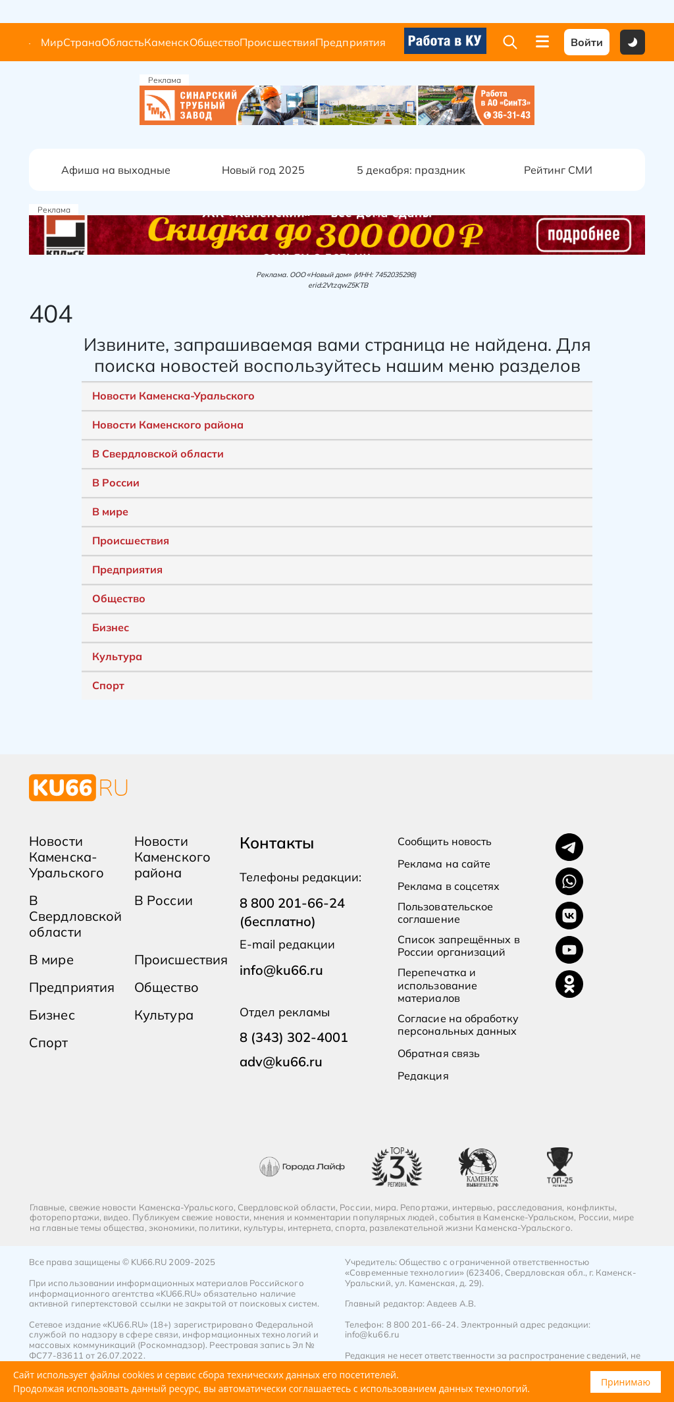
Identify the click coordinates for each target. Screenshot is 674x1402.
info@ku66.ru (281, 970)
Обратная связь (439, 1053)
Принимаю (625, 1382)
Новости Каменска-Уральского (173, 395)
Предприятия (350, 42)
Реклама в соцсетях (449, 886)
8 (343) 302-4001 (294, 1037)
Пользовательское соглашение (445, 912)
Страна (82, 42)
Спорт (108, 685)
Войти (587, 42)
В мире (110, 511)
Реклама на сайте (444, 864)
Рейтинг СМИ (558, 169)
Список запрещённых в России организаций (459, 945)
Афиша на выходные (115, 169)
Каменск (167, 42)
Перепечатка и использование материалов (437, 985)
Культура (117, 656)
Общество (215, 42)
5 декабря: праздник (411, 169)
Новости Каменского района (168, 424)
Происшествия (277, 42)
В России (116, 482)
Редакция (423, 1076)
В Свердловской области (158, 453)
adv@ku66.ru (281, 1061)
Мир (52, 42)
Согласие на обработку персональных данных (458, 1024)
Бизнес (110, 627)
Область (122, 42)
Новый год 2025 (263, 169)
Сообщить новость (445, 841)
